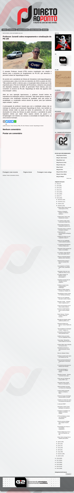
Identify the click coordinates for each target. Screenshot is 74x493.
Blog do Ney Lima (61, 164)
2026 (58, 183)
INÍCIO (4, 29)
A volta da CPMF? (62, 404)
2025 (58, 185)
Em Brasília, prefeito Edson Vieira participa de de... (64, 332)
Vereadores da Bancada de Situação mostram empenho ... (64, 281)
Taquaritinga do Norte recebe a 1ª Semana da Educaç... (64, 294)
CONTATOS (12, 29)
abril (59, 449)
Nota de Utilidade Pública (63, 353)
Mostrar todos (69, 178)
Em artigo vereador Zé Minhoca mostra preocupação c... (63, 276)
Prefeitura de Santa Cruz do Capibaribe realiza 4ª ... (64, 237)
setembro (60, 205)
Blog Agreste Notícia (62, 155)
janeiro (59, 455)
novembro (60, 201)
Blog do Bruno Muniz (62, 171)
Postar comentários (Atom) (13, 175)
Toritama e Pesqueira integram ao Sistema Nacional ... (63, 212)
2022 (58, 191)
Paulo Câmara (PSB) (15, 125)
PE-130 (22, 125)
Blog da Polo (60, 169)
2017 (58, 460)
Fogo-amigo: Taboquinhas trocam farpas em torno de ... (64, 341)
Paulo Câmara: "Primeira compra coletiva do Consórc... (63, 315)
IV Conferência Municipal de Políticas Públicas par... (64, 245)
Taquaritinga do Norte (38, 125)
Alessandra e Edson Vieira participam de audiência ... (64, 407)
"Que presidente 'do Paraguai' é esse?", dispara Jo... (64, 329)
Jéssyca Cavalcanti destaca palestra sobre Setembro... (64, 257)
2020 (58, 195)
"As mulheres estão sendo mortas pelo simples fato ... (64, 221)
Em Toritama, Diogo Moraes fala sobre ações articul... (64, 253)
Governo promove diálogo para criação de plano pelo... (63, 422)
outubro (60, 203)
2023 (58, 189)
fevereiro (60, 453)
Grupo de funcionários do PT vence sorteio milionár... (64, 306)
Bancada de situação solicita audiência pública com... (64, 320)
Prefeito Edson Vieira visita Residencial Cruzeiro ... (64, 217)
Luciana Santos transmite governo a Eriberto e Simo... (63, 392)
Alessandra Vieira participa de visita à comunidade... (64, 249)
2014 (58, 466)
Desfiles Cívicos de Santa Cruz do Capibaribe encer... (64, 337)
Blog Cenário (60, 167)
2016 (58, 462)
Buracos (8, 125)
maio (59, 447)
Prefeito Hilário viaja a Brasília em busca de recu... (64, 345)
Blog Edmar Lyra (61, 160)
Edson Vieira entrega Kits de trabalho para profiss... (64, 438)
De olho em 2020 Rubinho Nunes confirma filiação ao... (63, 310)
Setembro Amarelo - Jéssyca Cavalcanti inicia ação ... (64, 375)
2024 (58, 187)
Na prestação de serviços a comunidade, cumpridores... (64, 428)
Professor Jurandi (29, 125)
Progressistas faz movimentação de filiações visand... (64, 233)
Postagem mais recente (10, 172)
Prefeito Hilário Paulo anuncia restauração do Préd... (64, 208)
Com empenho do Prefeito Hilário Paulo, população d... (64, 267)
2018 (58, 458)
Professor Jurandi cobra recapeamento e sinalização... (63, 286)
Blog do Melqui (60, 176)
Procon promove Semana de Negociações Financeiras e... (64, 361)
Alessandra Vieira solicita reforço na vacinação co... (64, 383)
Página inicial (27, 172)
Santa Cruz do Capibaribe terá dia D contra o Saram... (64, 298)
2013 (58, 468)
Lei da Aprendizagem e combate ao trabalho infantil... (63, 370)
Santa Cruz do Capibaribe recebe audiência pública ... (64, 241)
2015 (58, 464)
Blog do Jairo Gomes (62, 157)
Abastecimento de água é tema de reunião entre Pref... (63, 262)
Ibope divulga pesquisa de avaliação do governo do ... (64, 225)
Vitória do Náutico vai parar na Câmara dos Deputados (64, 387)
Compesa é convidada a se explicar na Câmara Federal (64, 412)
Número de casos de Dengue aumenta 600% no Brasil (64, 396)
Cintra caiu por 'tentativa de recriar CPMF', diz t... (64, 379)
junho (59, 445)
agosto (59, 441)
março (59, 451)
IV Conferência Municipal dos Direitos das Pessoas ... (64, 366)
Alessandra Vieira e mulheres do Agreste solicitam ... (64, 229)
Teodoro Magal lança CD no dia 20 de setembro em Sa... (64, 433)
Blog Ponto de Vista (61, 162)
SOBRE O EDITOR (23, 29)
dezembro (60, 199)
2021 (58, 193)
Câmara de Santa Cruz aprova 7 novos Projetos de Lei (64, 325)
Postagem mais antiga (44, 172)
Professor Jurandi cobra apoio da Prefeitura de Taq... (64, 356)
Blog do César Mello (61, 174)
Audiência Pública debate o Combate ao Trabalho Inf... (64, 290)
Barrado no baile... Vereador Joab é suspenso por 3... (64, 302)
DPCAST (45, 29)
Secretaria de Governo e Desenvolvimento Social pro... (64, 349)
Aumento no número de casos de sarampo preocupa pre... (64, 400)
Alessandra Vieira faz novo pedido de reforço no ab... (64, 272)
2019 (58, 197)
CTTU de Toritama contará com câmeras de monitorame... (64, 417)
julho (59, 443)
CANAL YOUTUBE (35, 29)
